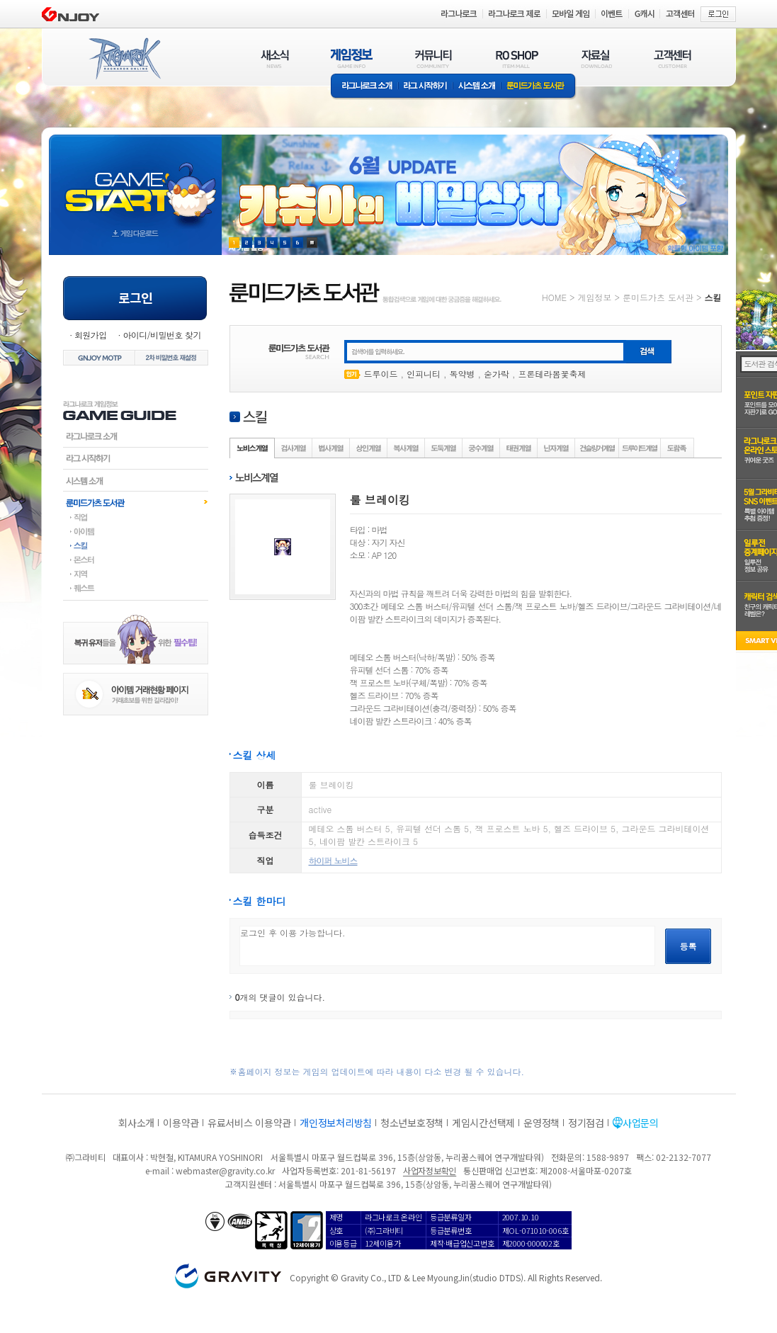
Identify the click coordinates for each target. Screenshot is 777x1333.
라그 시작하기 (425, 87)
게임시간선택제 (483, 1123)
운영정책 (541, 1123)
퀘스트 (135, 588)
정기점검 (586, 1123)
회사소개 (136, 1123)
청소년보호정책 (411, 1123)
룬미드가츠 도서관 (539, 87)
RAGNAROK (124, 59)
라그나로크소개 (364, 87)
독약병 (462, 374)
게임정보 (594, 297)
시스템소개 (477, 87)
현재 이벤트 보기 (312, 242)
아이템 (135, 531)
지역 (135, 573)
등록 (688, 946)
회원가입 (90, 335)
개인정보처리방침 (336, 1123)
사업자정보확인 (429, 1170)
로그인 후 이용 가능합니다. (447, 946)
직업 (135, 517)
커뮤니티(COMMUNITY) (433, 58)
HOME (554, 297)
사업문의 (641, 1123)
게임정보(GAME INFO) (352, 58)
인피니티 (424, 374)
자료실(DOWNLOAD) (595, 58)
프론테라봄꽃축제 (552, 374)
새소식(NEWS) (275, 58)
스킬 (135, 545)
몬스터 (135, 559)
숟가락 (496, 374)
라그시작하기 (135, 458)
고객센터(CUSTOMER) (672, 58)
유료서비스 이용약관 (249, 1123)
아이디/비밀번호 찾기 (161, 335)
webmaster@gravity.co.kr (225, 1170)
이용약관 (181, 1123)
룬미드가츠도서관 (135, 502)
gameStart (135, 182)
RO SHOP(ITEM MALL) (517, 58)
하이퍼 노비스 (333, 860)
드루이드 (381, 374)
